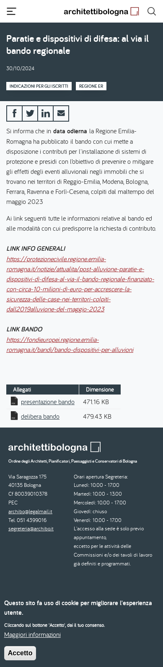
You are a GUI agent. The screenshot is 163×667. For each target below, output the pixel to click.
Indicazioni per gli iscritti (39, 86)
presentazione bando (48, 401)
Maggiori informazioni (32, 641)
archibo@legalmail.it (30, 511)
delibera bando (40, 416)
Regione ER (91, 86)
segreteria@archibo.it (31, 528)
